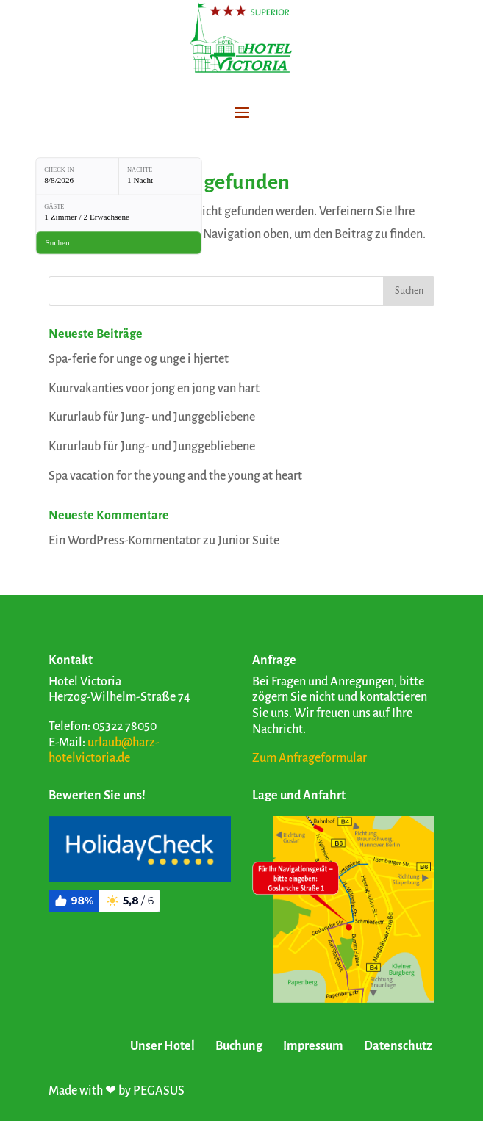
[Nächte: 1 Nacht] (160, 176)
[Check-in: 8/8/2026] (77, 176)
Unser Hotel (162, 1046)
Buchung (238, 1046)
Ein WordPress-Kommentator (125, 540)
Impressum (313, 1046)
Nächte (139, 169)
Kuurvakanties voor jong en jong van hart (154, 388)
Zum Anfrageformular (309, 758)
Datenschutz (398, 1046)
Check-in (59, 169)
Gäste (54, 207)
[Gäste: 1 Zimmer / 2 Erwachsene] (118, 213)
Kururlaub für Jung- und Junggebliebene (152, 417)
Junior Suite (248, 540)
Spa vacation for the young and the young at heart (175, 476)
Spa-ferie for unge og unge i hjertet (139, 359)
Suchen (409, 291)
